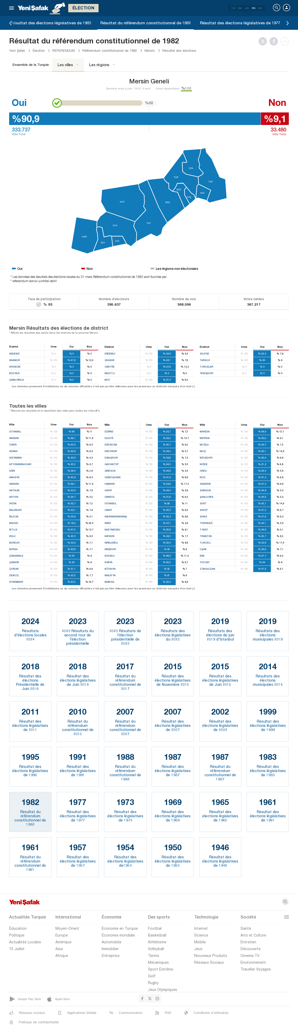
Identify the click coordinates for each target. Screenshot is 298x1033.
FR (253, 8)
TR (233, 8)
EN (240, 8)
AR (247, 8)
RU (260, 8)
